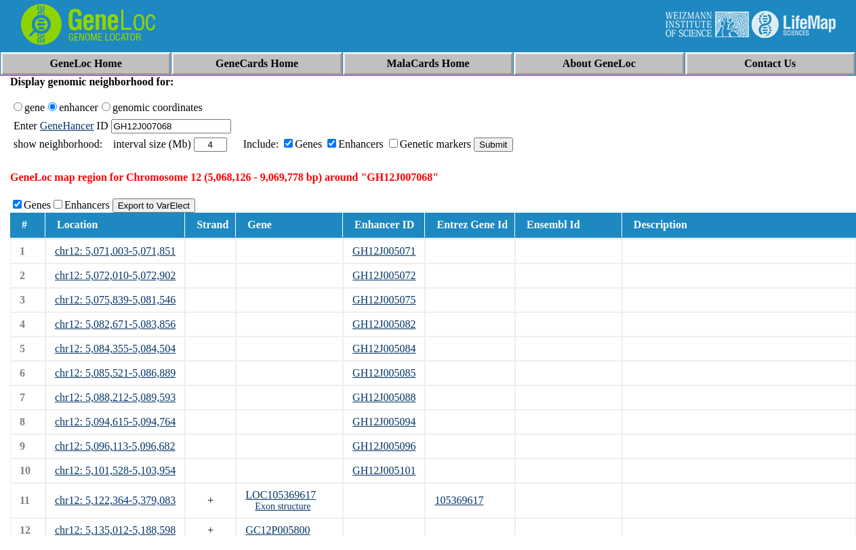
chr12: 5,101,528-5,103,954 (115, 470)
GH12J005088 (383, 397)
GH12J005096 (383, 446)
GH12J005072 (383, 275)
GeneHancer (67, 125)
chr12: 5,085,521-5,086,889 (115, 373)
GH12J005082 (383, 324)
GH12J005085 (383, 373)
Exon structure (282, 506)
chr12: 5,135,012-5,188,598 (115, 530)
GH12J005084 (383, 348)
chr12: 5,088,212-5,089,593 (115, 397)
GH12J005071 (383, 251)
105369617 (458, 500)
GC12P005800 (277, 530)
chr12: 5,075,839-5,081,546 (115, 299)
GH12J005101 (383, 470)
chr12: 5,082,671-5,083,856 (115, 324)
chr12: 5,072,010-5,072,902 (115, 275)
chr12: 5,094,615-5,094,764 (115, 421)
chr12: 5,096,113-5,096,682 (115, 446)
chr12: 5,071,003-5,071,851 (115, 251)
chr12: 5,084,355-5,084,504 (115, 348)
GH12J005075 (383, 299)
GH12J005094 (383, 421)
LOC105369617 (280, 495)
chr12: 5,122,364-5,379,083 (115, 500)
